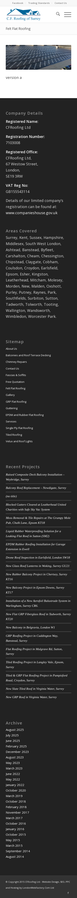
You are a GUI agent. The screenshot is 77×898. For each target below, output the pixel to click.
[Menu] (65, 14)
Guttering (11, 408)
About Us (11, 348)
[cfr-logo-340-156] (32, 14)
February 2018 (16, 807)
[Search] (56, 14)
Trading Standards (39, 2)
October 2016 (16, 823)
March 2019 (14, 796)
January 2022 (15, 785)
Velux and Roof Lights (19, 441)
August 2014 (15, 856)
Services (11, 421)
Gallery (10, 395)
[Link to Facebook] (68, 893)
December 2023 (17, 752)
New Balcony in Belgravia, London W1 (30, 627)
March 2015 (14, 845)
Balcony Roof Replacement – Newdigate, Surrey (36, 487)
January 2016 (15, 829)
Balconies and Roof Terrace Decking (28, 355)
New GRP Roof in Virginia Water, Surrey (31, 697)
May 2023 (13, 763)
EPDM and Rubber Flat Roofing (25, 415)
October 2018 (16, 801)
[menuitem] (17, 3)
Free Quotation (15, 382)
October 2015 (16, 834)
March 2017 (14, 818)
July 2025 (12, 735)
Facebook (17, 2)
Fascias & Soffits (16, 375)
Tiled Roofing (14, 435)
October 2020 (16, 790)
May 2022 (13, 779)
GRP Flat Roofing (16, 401)
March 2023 (14, 768)
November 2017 (17, 812)
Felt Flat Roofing (18, 28)
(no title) (11, 496)
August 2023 (15, 757)
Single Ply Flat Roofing (19, 428)
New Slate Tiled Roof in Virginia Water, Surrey (35, 688)
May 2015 (13, 840)
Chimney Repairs (16, 362)
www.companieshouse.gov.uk (31, 212)
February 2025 (16, 746)
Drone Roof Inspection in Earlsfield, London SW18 (38, 557)
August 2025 (15, 730)
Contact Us (61, 2)
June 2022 (13, 774)
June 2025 (13, 741)
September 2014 (18, 851)
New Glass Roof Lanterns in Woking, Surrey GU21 (38, 566)
